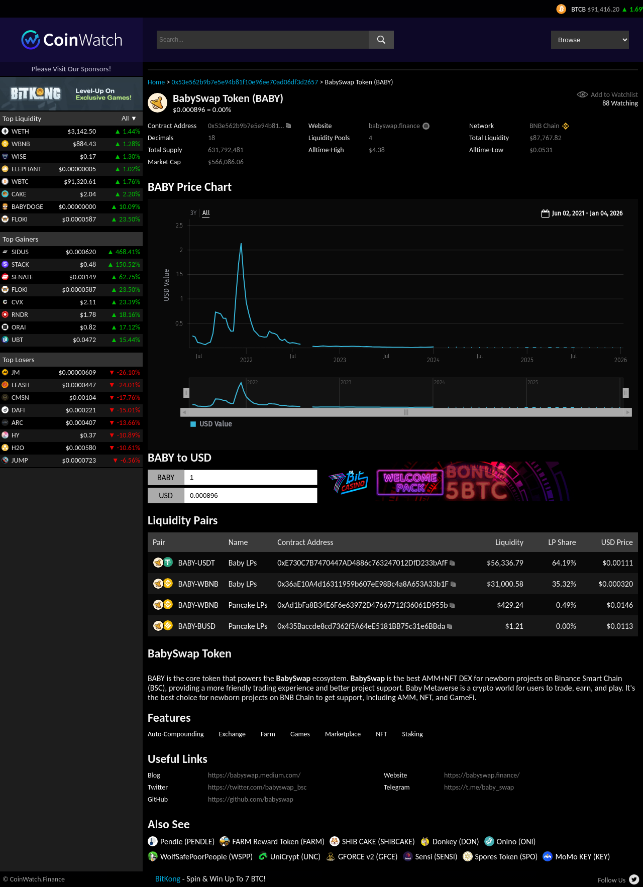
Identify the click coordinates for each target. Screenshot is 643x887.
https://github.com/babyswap (250, 799)
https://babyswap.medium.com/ (254, 775)
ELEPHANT (26, 169)
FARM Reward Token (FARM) (278, 841)
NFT (381, 734)
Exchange (232, 734)
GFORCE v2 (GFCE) (368, 856)
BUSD (206, 626)
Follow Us (611, 880)
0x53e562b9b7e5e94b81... (246, 126)
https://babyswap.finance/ (482, 775)
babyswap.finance (394, 126)
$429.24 (510, 605)
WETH (20, 131)
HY (16, 435)
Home (156, 82)
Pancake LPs (248, 605)
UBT (17, 340)
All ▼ (129, 118)
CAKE (19, 194)
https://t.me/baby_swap (479, 787)
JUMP (20, 460)
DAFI (18, 410)
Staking (412, 734)
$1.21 (514, 626)
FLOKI (20, 219)
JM (16, 372)
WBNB (21, 144)
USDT (206, 563)
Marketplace (343, 734)
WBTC (20, 181)
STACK (20, 264)
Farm (268, 734)
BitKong (167, 878)
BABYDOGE (27, 206)
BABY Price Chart (190, 186)
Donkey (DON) (456, 841)
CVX (17, 302)
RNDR (20, 314)
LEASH (21, 385)
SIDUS (20, 252)
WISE (19, 156)
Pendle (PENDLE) (187, 841)
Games (300, 734)
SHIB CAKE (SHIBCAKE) (378, 841)
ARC (17, 422)
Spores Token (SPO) (506, 856)
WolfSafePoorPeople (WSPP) (206, 856)
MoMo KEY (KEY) (582, 856)
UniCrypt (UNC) (295, 856)
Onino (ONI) (516, 841)
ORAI (19, 327)
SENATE (22, 277)
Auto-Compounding (176, 734)
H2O (18, 448)
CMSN (20, 397)
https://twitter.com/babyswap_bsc (257, 787)
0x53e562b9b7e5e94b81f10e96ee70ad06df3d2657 (245, 82)
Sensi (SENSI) (436, 856)
